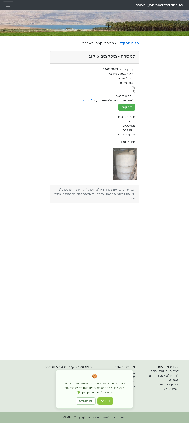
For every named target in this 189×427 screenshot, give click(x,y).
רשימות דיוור (171, 389)
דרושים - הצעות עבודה (165, 371)
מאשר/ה (105, 401)
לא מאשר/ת (85, 401)
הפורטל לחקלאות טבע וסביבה (159, 5)
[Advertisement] (165, 96)
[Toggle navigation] (8, 5)
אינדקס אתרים (169, 384)
